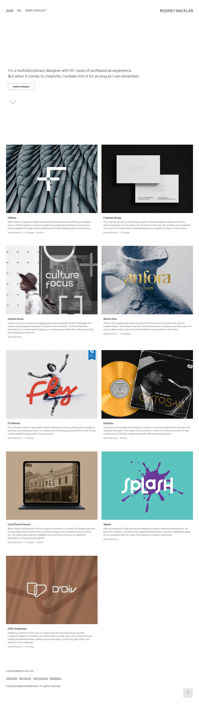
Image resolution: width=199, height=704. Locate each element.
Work (9, 10)
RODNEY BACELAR (176, 10)
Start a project (35, 10)
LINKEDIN (11, 678)
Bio (19, 10)
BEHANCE (25, 678)
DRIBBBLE (56, 678)
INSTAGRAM (40, 678)
